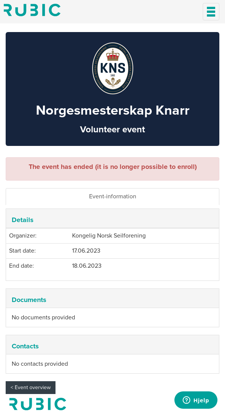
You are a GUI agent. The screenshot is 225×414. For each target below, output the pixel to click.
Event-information (112, 196)
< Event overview (31, 387)
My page (37, 404)
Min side (32, 10)
